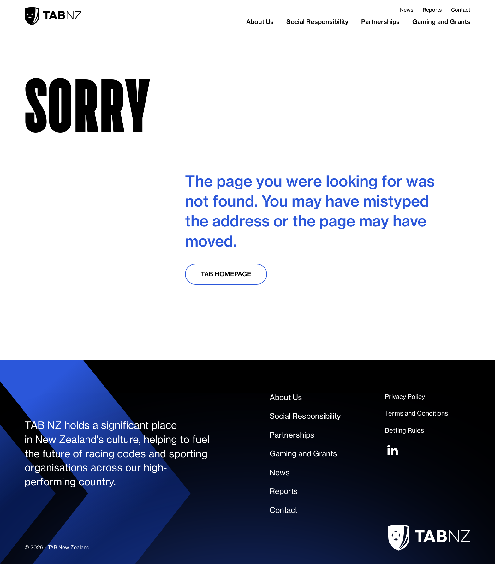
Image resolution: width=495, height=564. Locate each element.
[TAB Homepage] (226, 274)
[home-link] (53, 16)
